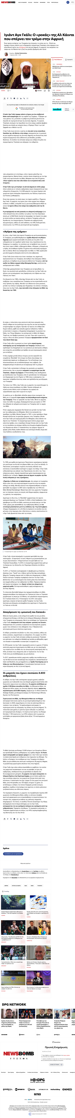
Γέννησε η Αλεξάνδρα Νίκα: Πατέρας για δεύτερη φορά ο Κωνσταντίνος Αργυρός (37, 937)
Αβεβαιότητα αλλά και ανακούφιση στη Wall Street (62, 67)
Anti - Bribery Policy (55, 1072)
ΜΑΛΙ (26, 885)
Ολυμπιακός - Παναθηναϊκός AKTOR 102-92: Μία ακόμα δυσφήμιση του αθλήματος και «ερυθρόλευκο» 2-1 (12, 938)
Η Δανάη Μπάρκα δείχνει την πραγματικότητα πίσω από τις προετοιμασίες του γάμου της (61, 1024)
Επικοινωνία (65, 1072)
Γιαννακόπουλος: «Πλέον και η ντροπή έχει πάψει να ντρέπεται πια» (12, 962)
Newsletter (14, 877)
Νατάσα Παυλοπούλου (21, 53)
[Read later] (49, 90)
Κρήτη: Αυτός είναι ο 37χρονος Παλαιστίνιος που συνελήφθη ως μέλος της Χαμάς (8, 1023)
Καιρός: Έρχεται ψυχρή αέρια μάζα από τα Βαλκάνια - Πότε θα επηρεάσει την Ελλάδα (12, 912)
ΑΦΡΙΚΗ (6, 885)
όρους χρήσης (66, 1055)
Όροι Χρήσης (11, 1072)
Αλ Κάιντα (22, 47)
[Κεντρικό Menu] (72, 2)
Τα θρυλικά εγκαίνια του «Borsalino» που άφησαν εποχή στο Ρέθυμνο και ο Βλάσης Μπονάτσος (62, 94)
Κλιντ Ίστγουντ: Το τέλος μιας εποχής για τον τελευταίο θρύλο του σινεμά (38, 988)
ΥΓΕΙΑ (48, 2)
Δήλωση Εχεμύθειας (20, 1072)
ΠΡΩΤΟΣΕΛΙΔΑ (54, 2)
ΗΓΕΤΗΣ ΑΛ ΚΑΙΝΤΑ (16, 885)
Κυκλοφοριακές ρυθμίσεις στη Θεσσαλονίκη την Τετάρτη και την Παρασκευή (61, 75)
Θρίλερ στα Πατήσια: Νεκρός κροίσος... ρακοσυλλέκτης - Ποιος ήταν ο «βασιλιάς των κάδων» (38, 963)
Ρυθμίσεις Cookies (44, 1072)
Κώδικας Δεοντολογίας (33, 1072)
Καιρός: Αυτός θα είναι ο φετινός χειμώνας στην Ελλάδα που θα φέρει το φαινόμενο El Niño (37, 913)
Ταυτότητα (3, 1072)
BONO (32, 885)
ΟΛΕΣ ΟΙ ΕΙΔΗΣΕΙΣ (22, 2)
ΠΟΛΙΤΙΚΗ (36, 2)
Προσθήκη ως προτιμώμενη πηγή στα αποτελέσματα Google (25, 108)
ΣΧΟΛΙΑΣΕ (38, 91)
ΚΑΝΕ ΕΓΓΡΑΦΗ (56, 1065)
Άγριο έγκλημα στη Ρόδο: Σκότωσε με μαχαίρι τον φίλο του (10, 988)
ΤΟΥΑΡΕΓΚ (39, 885)
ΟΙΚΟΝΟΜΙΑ (42, 2)
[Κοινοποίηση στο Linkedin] (20, 98)
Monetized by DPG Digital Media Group (42, 1099)
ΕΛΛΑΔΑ (30, 2)
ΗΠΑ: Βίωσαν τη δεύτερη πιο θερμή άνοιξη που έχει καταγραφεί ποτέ (62, 102)
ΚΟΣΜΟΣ (3, 90)
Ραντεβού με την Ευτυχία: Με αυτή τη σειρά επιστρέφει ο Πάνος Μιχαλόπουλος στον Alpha (43, 1024)
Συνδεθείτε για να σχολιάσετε (13, 854)
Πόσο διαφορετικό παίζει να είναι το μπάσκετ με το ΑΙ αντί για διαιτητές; (25, 1023)
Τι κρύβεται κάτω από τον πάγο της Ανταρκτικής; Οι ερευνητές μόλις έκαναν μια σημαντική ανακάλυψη (62, 85)
